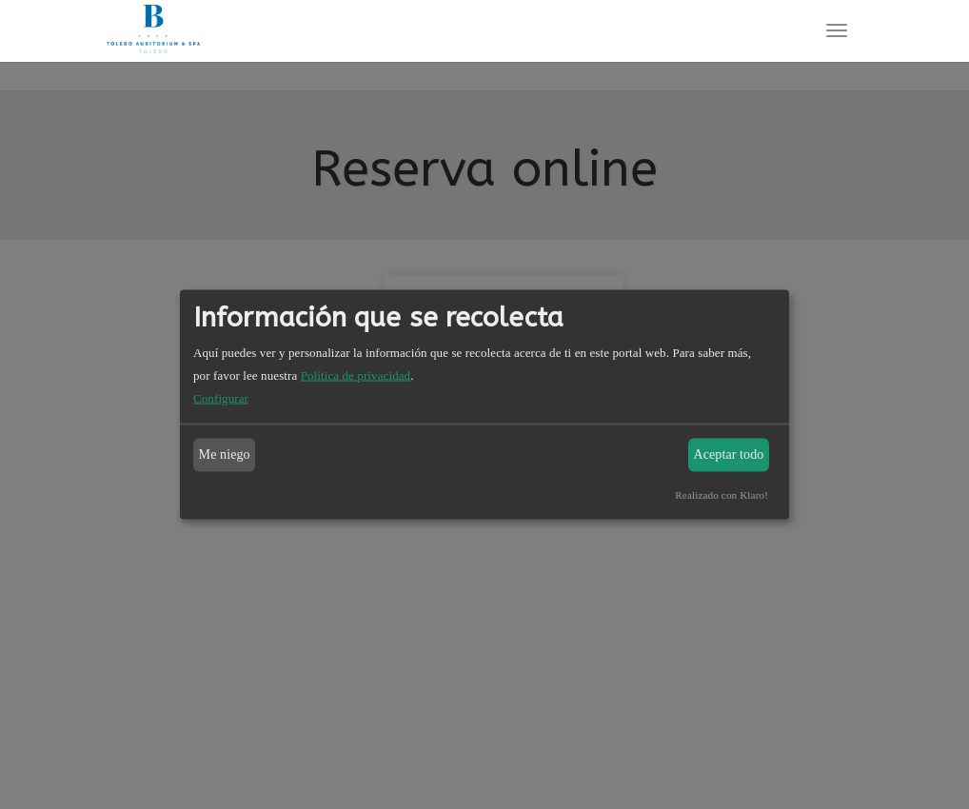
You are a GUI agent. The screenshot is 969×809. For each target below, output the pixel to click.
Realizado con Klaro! (721, 494)
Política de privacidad (356, 374)
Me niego (224, 454)
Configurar (220, 397)
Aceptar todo (729, 454)
